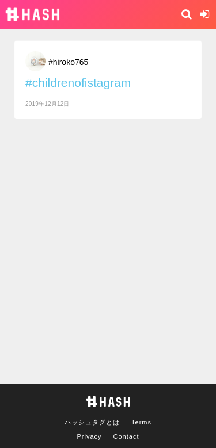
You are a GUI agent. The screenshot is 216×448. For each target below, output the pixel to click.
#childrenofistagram (78, 82)
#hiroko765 (68, 62)
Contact (126, 436)
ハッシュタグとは (92, 422)
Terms (141, 422)
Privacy (89, 436)
